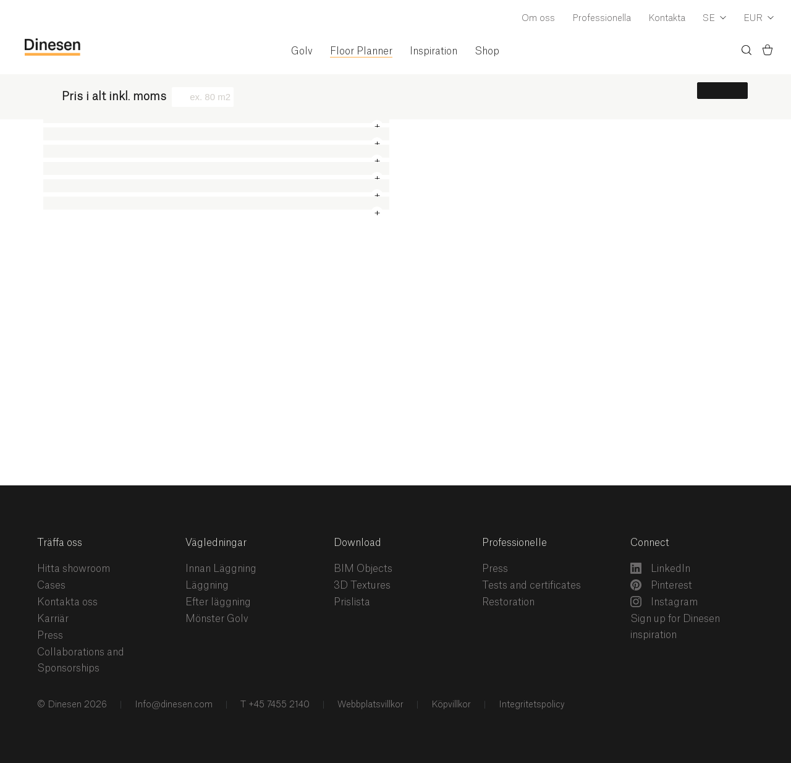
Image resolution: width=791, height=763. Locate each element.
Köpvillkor (450, 705)
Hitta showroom (73, 569)
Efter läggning (218, 602)
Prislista (352, 602)
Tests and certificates (531, 585)
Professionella (601, 18)
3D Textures (362, 585)
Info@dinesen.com (172, 705)
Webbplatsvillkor (369, 705)
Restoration (508, 602)
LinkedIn (660, 568)
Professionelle (514, 543)
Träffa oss (59, 543)
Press (50, 636)
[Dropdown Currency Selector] (758, 19)
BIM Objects (363, 569)
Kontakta (666, 18)
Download (357, 543)
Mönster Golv (216, 619)
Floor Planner (361, 51)
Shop (487, 51)
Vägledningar (216, 543)
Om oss (538, 18)
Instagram (664, 601)
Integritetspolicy (530, 705)
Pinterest (661, 584)
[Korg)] (767, 52)
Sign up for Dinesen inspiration (675, 627)
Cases (51, 585)
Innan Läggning (220, 569)
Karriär (53, 619)
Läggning (207, 585)
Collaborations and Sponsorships (80, 660)
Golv (302, 51)
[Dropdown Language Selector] (714, 19)
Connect (649, 543)
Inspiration (433, 51)
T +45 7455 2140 (274, 705)
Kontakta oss (67, 602)
